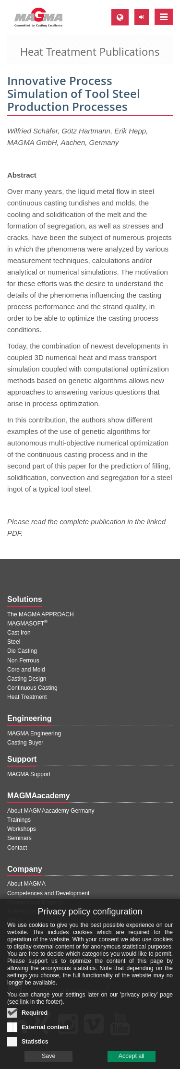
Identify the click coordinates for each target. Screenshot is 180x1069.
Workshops (21, 829)
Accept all (131, 1062)
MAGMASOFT (27, 623)
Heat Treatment (27, 697)
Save (49, 1062)
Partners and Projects (34, 902)
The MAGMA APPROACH (40, 614)
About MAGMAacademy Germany (50, 810)
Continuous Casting (32, 688)
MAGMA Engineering (34, 733)
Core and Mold (26, 669)
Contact (17, 847)
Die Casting (22, 651)
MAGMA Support (28, 774)
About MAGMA (26, 883)
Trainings (19, 820)
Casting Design (26, 678)
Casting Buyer (25, 742)
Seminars (19, 838)
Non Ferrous (23, 660)
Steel (13, 641)
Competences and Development (48, 893)
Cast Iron (19, 632)
